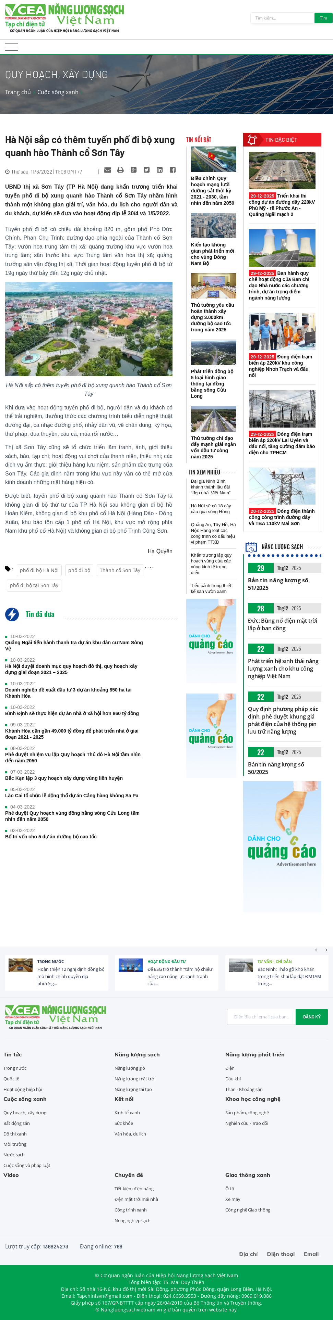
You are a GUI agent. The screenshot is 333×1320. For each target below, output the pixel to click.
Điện (230, 1068)
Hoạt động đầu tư (166, 961)
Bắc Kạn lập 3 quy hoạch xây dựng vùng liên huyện (64, 778)
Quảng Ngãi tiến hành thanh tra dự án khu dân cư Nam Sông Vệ (74, 645)
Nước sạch (14, 1155)
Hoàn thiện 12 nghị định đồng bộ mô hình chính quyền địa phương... (71, 976)
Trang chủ (18, 92)
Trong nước (50, 961)
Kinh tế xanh (127, 1112)
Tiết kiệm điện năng (134, 1188)
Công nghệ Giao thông (247, 1210)
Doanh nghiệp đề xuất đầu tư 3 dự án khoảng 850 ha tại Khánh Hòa (68, 693)
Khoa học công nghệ (253, 1098)
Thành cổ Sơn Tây (120, 570)
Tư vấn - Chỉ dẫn (275, 961)
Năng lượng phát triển (255, 1054)
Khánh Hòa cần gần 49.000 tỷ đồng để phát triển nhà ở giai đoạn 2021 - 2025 (72, 734)
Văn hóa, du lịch (130, 1134)
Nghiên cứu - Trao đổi (246, 1123)
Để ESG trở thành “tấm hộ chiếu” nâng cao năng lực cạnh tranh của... (180, 976)
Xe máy (232, 1199)
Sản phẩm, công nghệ (247, 1112)
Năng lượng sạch (274, 547)
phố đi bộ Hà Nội (39, 570)
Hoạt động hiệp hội (22, 1089)
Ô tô (229, 1188)
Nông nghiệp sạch (133, 1220)
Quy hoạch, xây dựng (24, 1112)
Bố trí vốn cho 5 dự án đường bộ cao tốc (51, 836)
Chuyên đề (129, 1174)
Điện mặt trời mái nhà (136, 1199)
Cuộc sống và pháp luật (26, 1165)
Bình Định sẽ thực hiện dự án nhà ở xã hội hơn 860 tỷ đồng (72, 713)
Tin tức (12, 1054)
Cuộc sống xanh (58, 92)
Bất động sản (16, 1123)
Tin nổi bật (198, 140)
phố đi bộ (79, 570)
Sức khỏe (124, 1123)
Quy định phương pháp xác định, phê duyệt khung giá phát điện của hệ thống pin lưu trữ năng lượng (283, 720)
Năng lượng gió (130, 1068)
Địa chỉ (248, 1254)
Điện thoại (281, 1254)
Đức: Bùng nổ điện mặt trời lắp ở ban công (282, 624)
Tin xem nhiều (204, 472)
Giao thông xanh (247, 1174)
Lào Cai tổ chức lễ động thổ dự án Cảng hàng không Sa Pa (72, 795)
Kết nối (124, 1098)
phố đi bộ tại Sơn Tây (34, 585)
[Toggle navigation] (11, 49)
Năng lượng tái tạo (133, 1089)
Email (311, 1254)
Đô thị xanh (15, 1134)
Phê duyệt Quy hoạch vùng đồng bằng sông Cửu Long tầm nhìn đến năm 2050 (72, 816)
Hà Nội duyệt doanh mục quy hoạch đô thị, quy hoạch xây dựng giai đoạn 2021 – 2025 (71, 669)
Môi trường (14, 1144)
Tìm (323, 18)
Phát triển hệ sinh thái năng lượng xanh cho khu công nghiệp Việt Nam (283, 668)
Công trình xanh (131, 1210)
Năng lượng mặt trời (135, 1079)
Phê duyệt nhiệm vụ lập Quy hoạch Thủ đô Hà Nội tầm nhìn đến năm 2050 (73, 757)
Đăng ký (312, 1016)
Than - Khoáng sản (243, 1089)
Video (11, 1174)
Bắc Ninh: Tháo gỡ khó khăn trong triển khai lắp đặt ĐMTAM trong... (289, 976)
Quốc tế (11, 1079)
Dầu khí (232, 1079)
